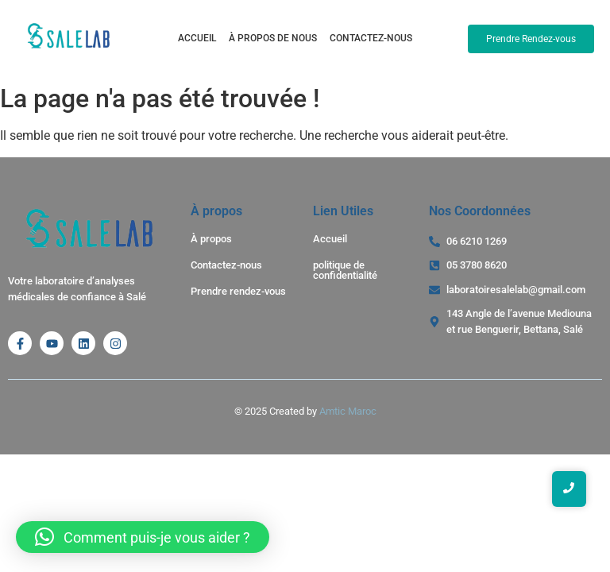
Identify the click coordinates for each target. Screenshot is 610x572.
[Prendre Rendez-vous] (531, 39)
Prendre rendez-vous (238, 291)
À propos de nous (273, 38)
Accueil (197, 38)
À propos (211, 239)
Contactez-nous (371, 38)
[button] (142, 537)
